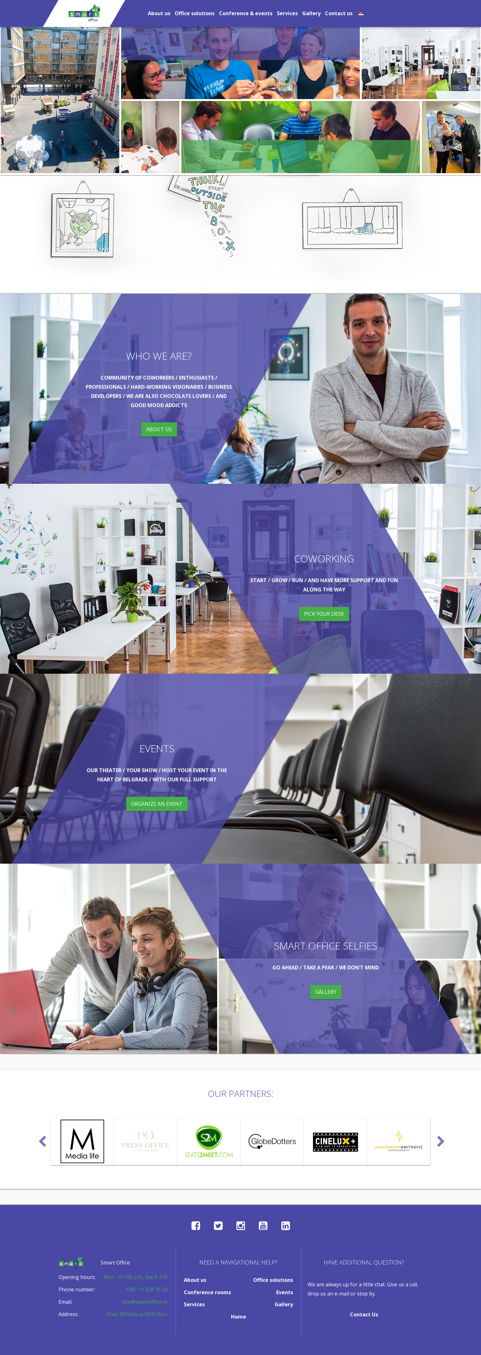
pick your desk (324, 613)
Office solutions (195, 13)
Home (238, 1316)
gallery (325, 991)
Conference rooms (207, 1292)
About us (159, 13)
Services (287, 13)
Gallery (311, 13)
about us (159, 429)
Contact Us (364, 1314)
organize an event (157, 803)
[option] (82, 1141)
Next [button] (440, 1139)
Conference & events (245, 13)
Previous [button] (41, 1139)
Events (284, 1292)
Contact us (339, 13)
